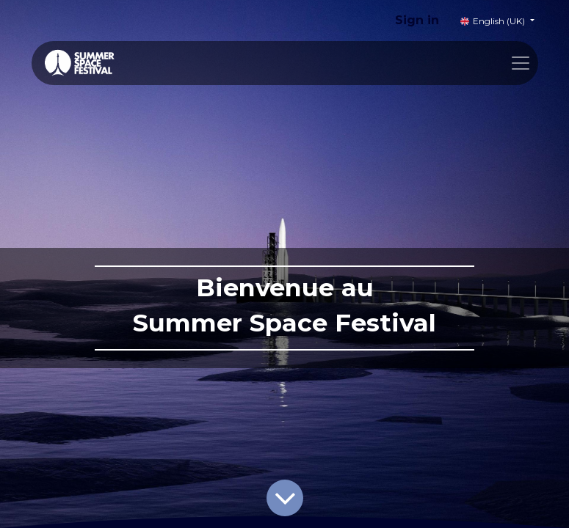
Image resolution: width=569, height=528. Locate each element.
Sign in (417, 20)
